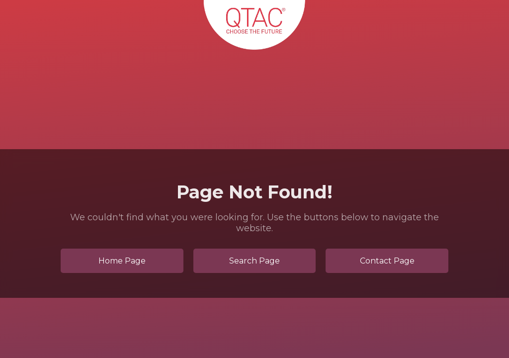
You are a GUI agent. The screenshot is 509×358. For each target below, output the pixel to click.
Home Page (122, 261)
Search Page (254, 261)
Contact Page (387, 261)
